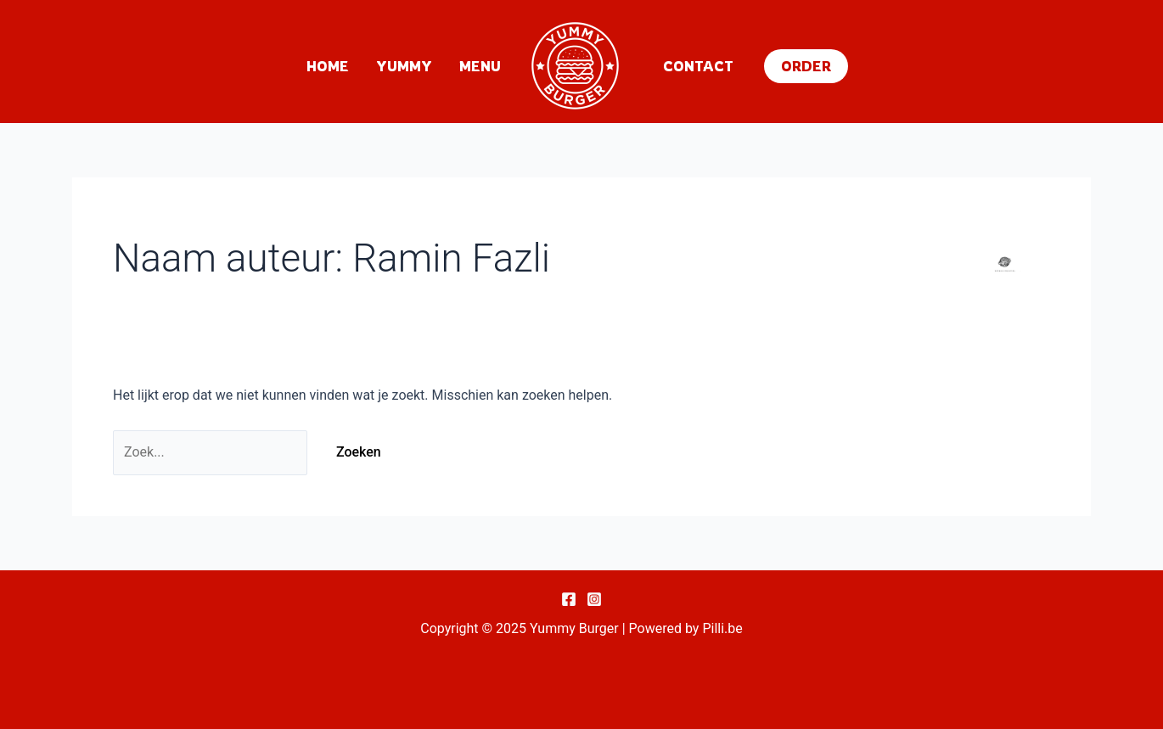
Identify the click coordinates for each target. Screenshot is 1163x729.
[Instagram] (594, 599)
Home (327, 66)
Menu (480, 66)
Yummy (404, 66)
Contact (698, 66)
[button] (806, 66)
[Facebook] (568, 599)
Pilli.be (722, 628)
